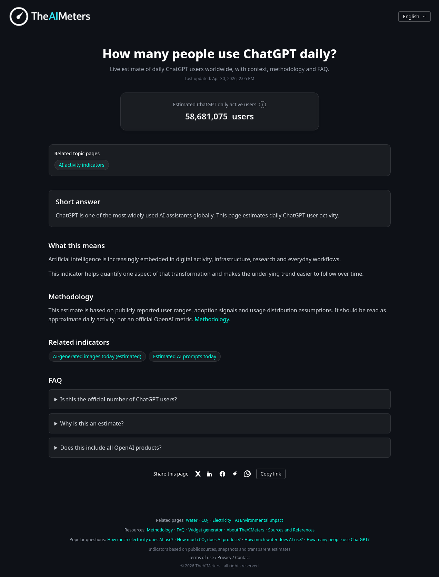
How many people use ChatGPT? (338, 539)
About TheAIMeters (245, 530)
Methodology (211, 319)
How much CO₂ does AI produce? (208, 539)
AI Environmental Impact (259, 520)
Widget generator (205, 530)
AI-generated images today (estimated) (97, 356)
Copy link (271, 473)
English (414, 16)
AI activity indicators (81, 165)
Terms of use (201, 557)
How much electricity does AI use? (140, 539)
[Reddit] (234, 473)
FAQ (180, 530)
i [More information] (262, 104)
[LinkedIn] (210, 473)
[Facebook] (222, 473)
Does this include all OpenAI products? (110, 447)
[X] (197, 473)
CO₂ (205, 520)
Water (192, 520)
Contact (242, 557)
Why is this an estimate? (91, 423)
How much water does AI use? (274, 539)
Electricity (221, 520)
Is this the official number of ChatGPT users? (118, 399)
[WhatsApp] (247, 473)
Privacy (224, 557)
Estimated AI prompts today (184, 356)
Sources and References (291, 530)
